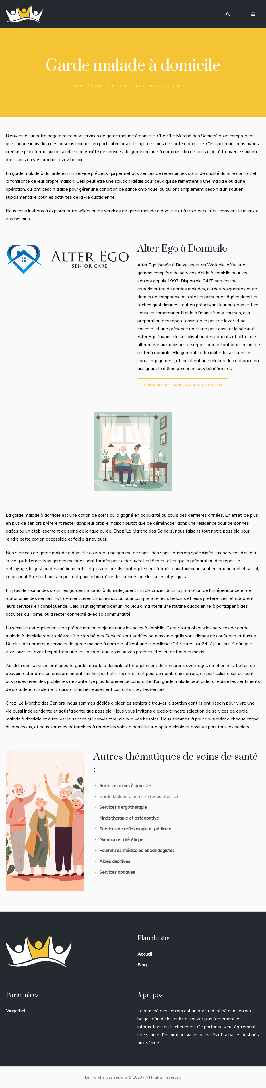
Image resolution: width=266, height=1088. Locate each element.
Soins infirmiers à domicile (125, 785)
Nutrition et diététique (122, 839)
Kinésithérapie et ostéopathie (129, 818)
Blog (142, 965)
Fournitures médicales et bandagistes (137, 850)
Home (79, 85)
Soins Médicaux (109, 85)
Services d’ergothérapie (123, 807)
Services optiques (117, 872)
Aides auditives (114, 861)
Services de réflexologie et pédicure (135, 829)
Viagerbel (15, 1010)
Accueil (144, 954)
